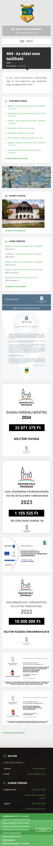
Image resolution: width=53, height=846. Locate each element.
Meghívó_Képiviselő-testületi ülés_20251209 (27, 142)
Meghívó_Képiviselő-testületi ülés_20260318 (27, 120)
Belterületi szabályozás (18, 128)
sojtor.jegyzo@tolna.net (35, 808)
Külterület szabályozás (17, 133)
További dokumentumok (16, 158)
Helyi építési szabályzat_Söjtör (21, 137)
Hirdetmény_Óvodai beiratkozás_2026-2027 (26, 113)
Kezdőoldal (11, 66)
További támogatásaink (13, 732)
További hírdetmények (15, 286)
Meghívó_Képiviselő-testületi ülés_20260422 (27, 106)
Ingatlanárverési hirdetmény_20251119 (24, 150)
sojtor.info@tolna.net (36, 774)
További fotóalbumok (15, 230)
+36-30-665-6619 (38, 803)
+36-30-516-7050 (38, 789)
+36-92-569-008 (39, 768)
